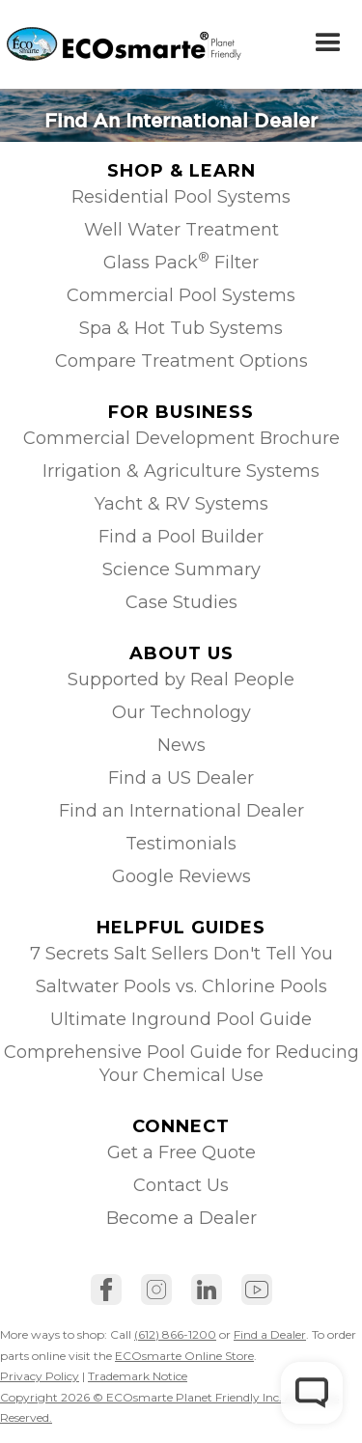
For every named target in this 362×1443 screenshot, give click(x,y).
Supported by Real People (181, 679)
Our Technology (181, 712)
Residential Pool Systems (181, 197)
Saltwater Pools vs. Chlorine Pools (181, 986)
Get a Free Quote (181, 1152)
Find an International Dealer (181, 810)
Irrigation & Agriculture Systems (181, 471)
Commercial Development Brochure (181, 438)
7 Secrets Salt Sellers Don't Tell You (181, 953)
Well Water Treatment (181, 229)
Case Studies (181, 602)
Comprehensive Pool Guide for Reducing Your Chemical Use (181, 1063)
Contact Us (181, 1185)
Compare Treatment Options (181, 361)
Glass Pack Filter (181, 261)
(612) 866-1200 (175, 1334)
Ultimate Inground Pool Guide (181, 1019)
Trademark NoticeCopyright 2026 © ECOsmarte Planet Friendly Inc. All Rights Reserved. (169, 1397)
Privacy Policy (39, 1376)
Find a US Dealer (181, 778)
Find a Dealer (270, 1334)
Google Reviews (181, 876)
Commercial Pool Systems (181, 295)
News (181, 745)
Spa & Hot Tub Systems (181, 328)
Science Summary (181, 569)
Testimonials (181, 843)
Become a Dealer (181, 1218)
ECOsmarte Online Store (184, 1355)
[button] (328, 43)
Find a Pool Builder (181, 536)
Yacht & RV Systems (181, 503)
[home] (93, 43)
